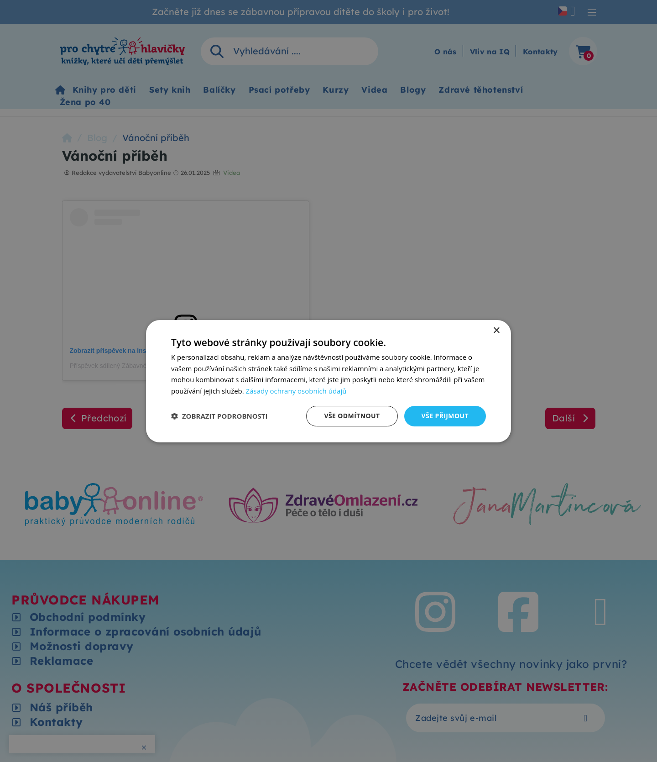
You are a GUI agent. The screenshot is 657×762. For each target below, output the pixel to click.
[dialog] (328, 381)
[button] (219, 416)
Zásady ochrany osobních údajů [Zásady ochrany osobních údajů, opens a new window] (296, 390)
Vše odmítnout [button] (352, 415)
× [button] (496, 330)
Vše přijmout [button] (445, 415)
